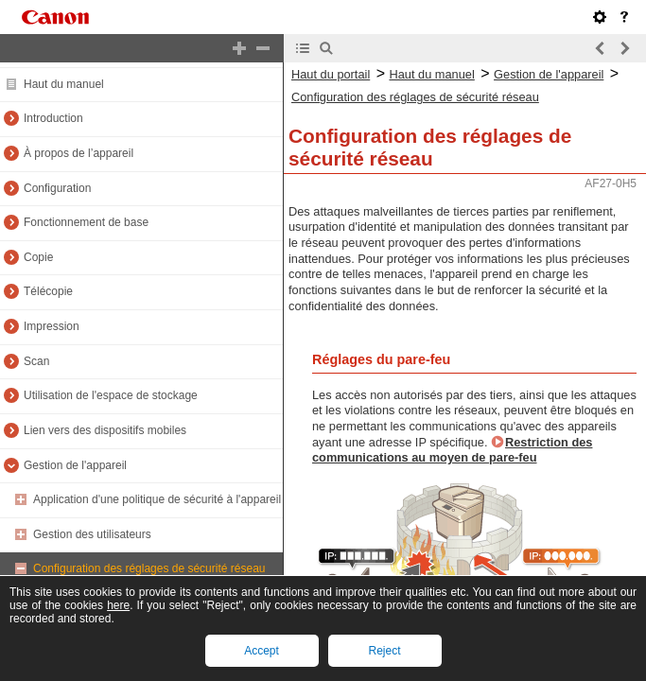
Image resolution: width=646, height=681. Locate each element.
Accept (261, 650)
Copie (38, 257)
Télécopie (48, 291)
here (118, 605)
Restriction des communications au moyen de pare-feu (452, 450)
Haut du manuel (64, 84)
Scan (36, 361)
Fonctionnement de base (86, 222)
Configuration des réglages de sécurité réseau (149, 568)
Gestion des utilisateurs (92, 534)
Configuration (57, 188)
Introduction (53, 118)
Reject (384, 650)
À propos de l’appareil (78, 153)
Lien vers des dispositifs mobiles (105, 430)
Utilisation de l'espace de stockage (111, 395)
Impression (51, 326)
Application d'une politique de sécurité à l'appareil (157, 499)
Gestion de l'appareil (75, 465)
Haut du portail (330, 74)
